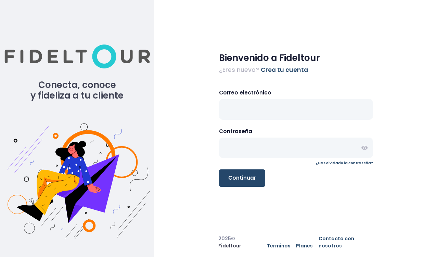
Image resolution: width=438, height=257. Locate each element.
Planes (304, 245)
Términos (279, 245)
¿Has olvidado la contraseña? (344, 163)
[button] (364, 148)
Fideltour (229, 245)
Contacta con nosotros (336, 242)
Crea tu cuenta (284, 70)
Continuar (242, 177)
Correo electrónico (245, 92)
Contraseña (235, 131)
